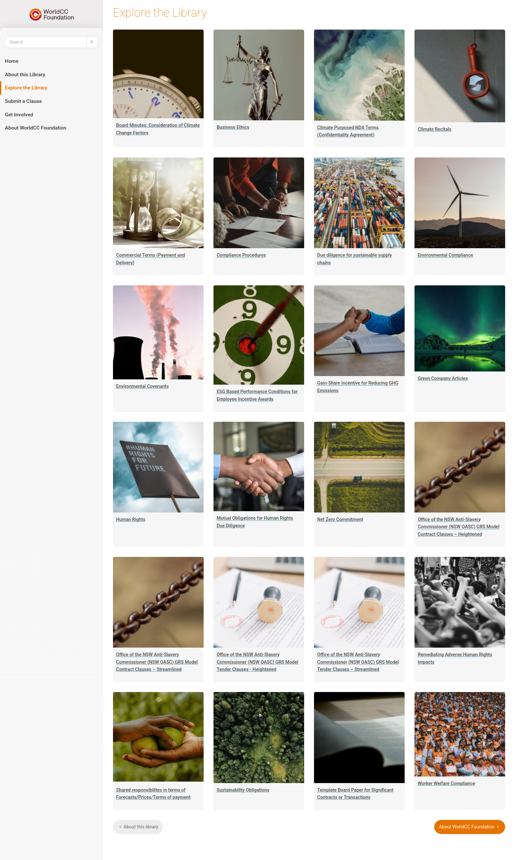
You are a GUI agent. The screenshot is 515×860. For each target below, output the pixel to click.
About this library (138, 826)
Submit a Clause (23, 101)
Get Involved (19, 115)
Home (11, 61)
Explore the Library (26, 88)
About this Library (25, 75)
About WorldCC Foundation (35, 128)
